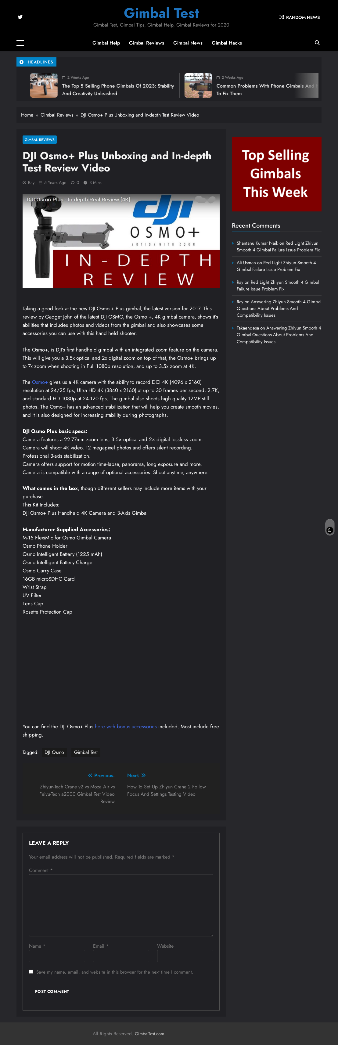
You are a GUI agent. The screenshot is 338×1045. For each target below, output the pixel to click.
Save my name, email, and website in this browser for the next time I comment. (114, 972)
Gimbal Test (161, 13)
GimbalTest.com (149, 1034)
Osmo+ (40, 382)
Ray (31, 182)
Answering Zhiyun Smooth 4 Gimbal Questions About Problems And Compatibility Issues (279, 308)
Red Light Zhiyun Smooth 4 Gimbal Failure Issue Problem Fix (278, 246)
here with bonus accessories (126, 726)
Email (101, 946)
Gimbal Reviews (146, 42)
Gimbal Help (106, 42)
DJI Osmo (54, 752)
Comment (41, 870)
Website (165, 946)
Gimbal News (188, 42)
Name (37, 946)
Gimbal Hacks (227, 42)
